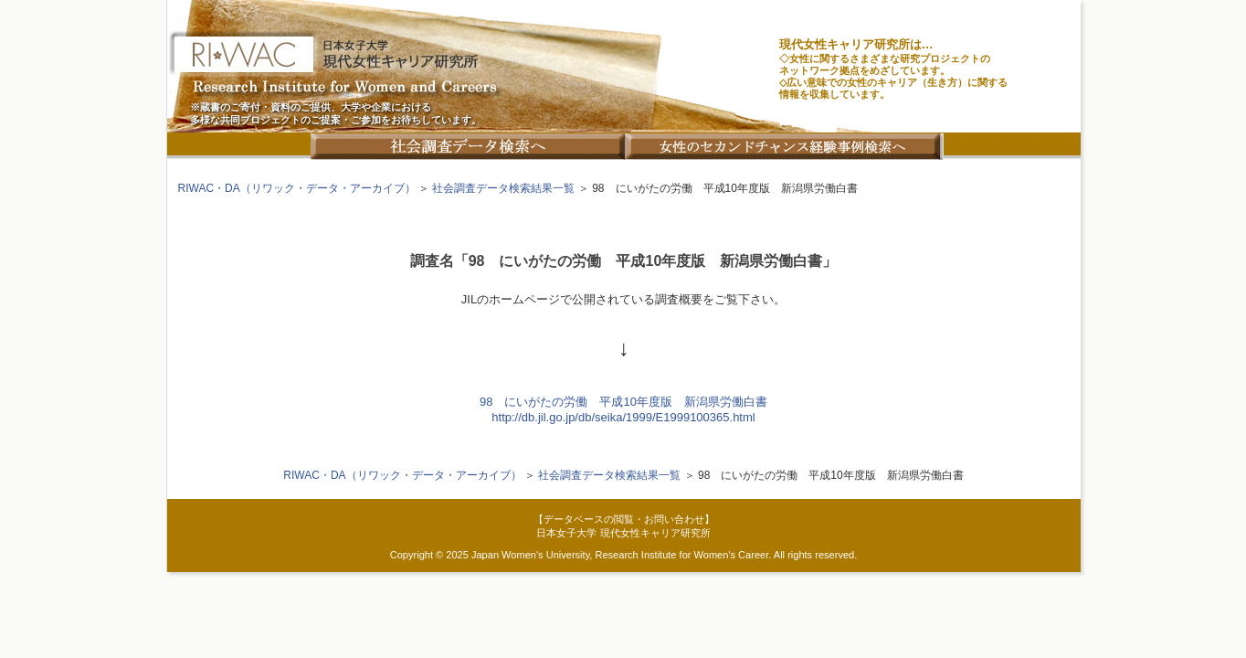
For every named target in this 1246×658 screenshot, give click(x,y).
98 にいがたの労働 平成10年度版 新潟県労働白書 (623, 402)
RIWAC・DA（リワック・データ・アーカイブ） (297, 188)
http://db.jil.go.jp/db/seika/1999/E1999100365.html (623, 417)
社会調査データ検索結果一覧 (503, 188)
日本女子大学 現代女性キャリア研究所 (623, 532)
